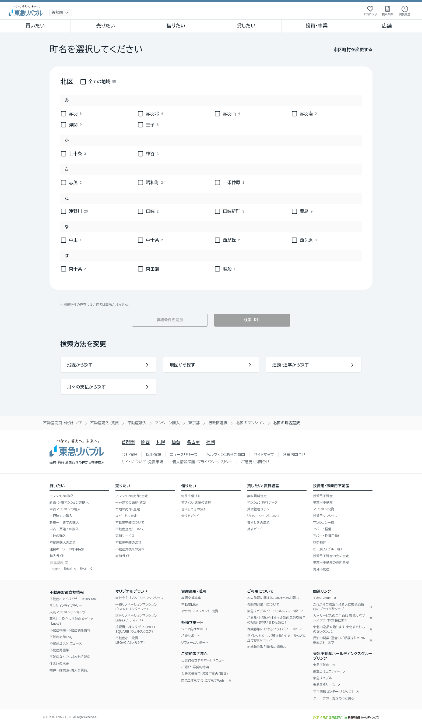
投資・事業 (316, 26)
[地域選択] (60, 12)
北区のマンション (250, 423)
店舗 (387, 26)
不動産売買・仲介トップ (62, 423)
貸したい (246, 26)
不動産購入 (136, 423)
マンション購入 (167, 423)
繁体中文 (70, 569)
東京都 (194, 423)
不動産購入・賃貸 (104, 423)
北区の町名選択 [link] (286, 423)
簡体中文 (86, 569)
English (55, 569)
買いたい (35, 26)
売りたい (105, 26)
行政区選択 (217, 423)
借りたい (176, 26)
